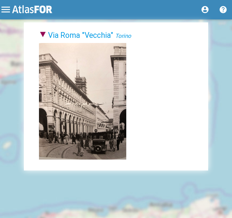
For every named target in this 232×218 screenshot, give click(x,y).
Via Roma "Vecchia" (80, 35)
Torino (123, 35)
